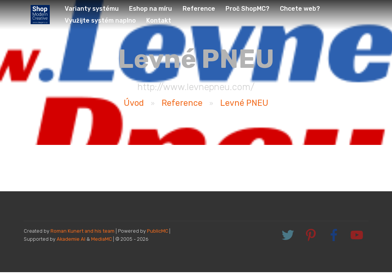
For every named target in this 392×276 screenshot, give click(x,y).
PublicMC (157, 231)
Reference (182, 103)
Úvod (134, 103)
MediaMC (101, 239)
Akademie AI (71, 239)
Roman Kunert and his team (83, 231)
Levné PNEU (244, 103)
